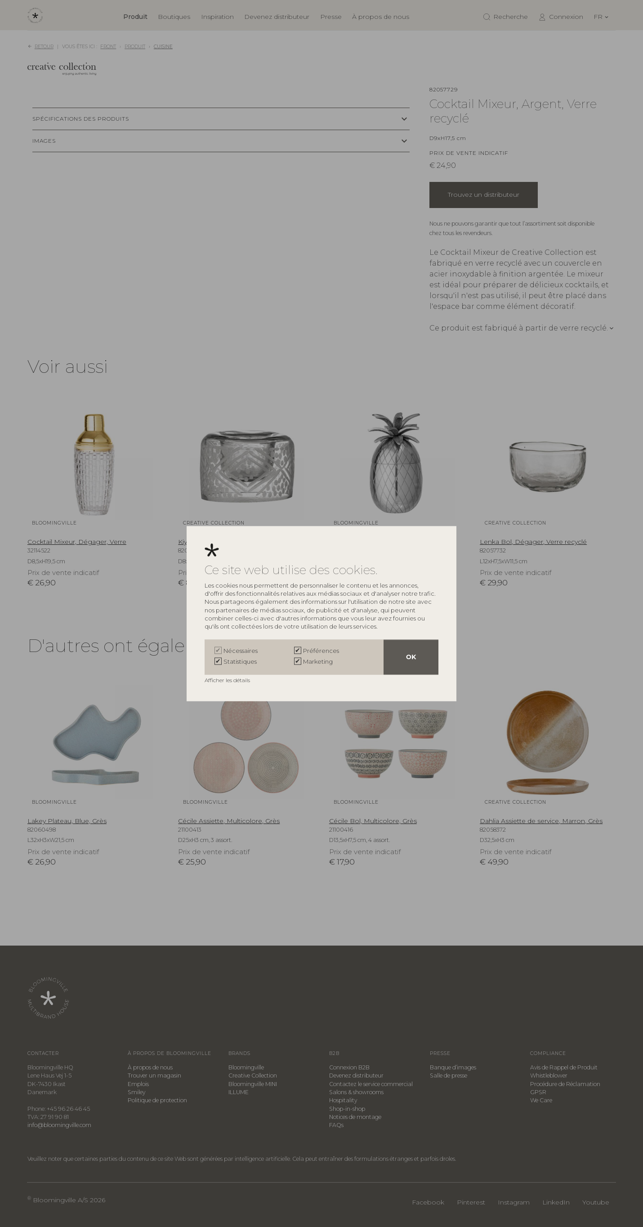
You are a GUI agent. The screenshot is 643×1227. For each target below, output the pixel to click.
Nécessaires (240, 650)
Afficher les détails (228, 680)
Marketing (318, 661)
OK (411, 657)
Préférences (321, 650)
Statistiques (240, 661)
